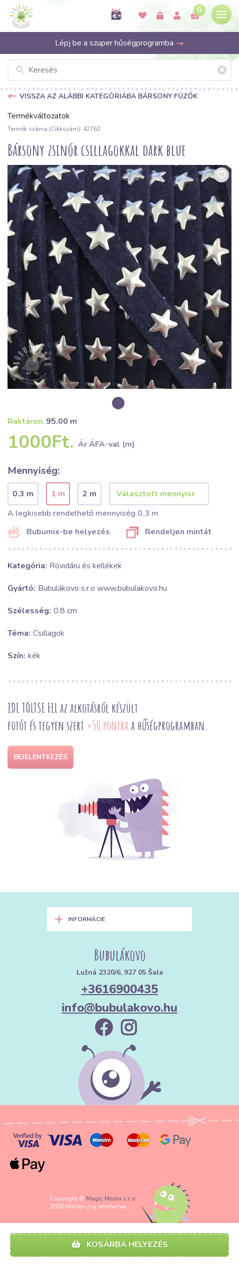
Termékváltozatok (39, 115)
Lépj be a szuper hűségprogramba (119, 42)
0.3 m (23, 493)
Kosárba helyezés (120, 1244)
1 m (58, 493)
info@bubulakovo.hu (120, 1008)
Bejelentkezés (41, 757)
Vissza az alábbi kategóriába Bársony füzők (109, 96)
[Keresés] (120, 70)
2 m (89, 493)
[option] (120, 277)
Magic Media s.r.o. (111, 1199)
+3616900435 (119, 989)
